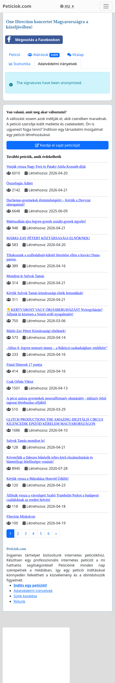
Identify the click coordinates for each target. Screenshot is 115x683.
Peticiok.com (17, 6)
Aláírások (44, 54)
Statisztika (19, 63)
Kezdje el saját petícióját (57, 145)
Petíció (14, 54)
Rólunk (19, 601)
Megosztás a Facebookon (32, 40)
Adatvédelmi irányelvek (57, 63)
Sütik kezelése (25, 596)
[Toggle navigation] (106, 6)
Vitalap (75, 54)
